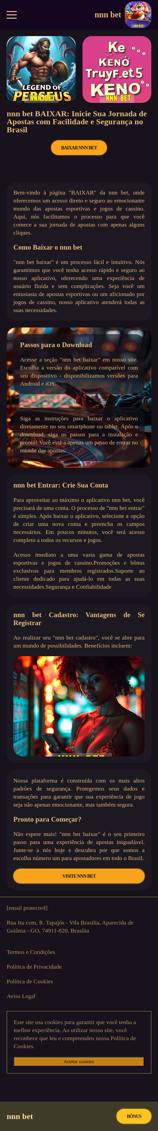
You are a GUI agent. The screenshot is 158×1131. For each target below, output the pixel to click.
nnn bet (123, 14)
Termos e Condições (31, 952)
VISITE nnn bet (79, 876)
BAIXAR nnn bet (79, 147)
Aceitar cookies (79, 1061)
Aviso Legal (21, 996)
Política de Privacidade (34, 966)
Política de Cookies (30, 981)
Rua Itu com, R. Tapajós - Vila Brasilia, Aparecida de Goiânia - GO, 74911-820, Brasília (70, 926)
